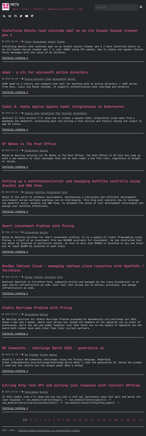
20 (128, 420)
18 (116, 420)
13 (86, 420)
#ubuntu (52, 42)
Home (15, 9)
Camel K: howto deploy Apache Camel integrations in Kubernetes (63, 106)
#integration (47, 113)
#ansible (29, 192)
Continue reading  (15, 58)
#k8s (58, 113)
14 (92, 420)
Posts (25, 9)
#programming (39, 42)
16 (104, 420)
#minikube (67, 113)
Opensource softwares (60, 9)
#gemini (53, 355)
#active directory (34, 79)
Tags (80, 9)
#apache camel (32, 113)
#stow (64, 192)
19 (122, 420)
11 (74, 420)
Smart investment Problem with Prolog (38, 226)
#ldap (48, 79)
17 (110, 420)
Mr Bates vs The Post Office (29, 144)
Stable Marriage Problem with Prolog (37, 308)
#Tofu (60, 277)
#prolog (44, 150)
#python (71, 79)
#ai (26, 355)
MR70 (14, 5)
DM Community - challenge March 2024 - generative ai (53, 348)
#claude (44, 355)
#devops (29, 277)
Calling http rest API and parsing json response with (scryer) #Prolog (71, 385)
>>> (141, 420)
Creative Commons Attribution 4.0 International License (49, 430)
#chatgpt (33, 355)
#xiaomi (61, 42)
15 (98, 420)
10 (68, 420)
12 (80, 420)
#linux (28, 42)
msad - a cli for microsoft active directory (45, 72)
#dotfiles (40, 192)
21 (134, 420)
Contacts (38, 9)
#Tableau (38, 277)
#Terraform (50, 277)
